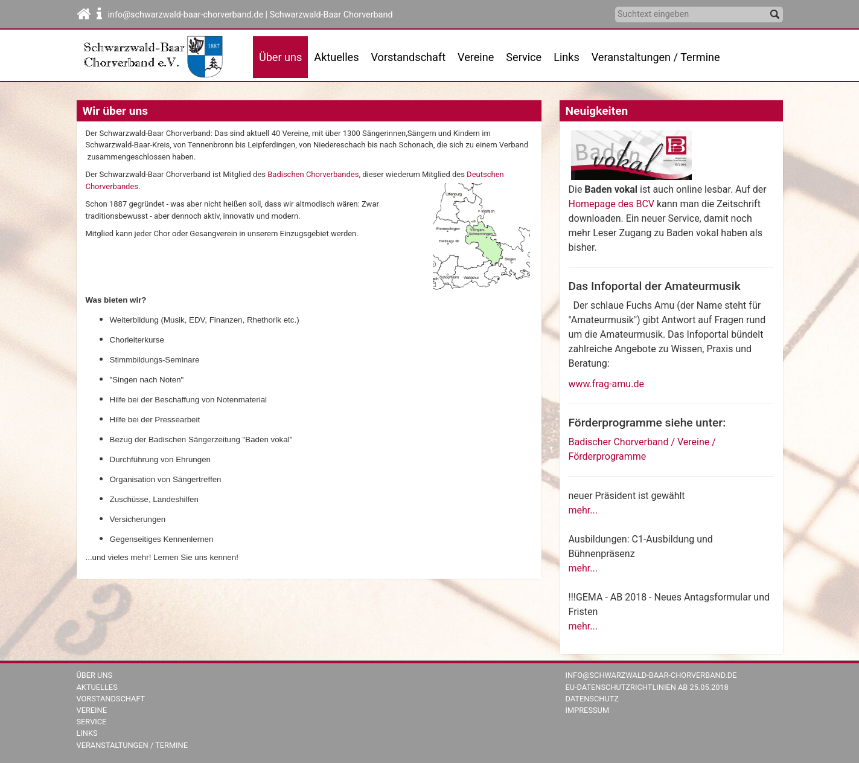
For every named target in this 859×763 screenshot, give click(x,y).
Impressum (588, 710)
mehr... (583, 510)
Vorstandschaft (408, 57)
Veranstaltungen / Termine (656, 57)
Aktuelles (97, 687)
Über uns (95, 675)
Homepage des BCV (611, 204)
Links (567, 57)
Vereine (476, 57)
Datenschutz (592, 698)
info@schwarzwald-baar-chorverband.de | (189, 15)
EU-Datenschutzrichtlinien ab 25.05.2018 (647, 687)
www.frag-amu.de (606, 384)
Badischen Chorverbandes (313, 174)
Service (92, 721)
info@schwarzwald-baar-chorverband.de (651, 675)
